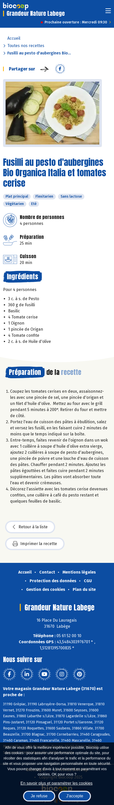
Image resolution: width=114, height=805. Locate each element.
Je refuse (39, 796)
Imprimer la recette (35, 543)
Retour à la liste (30, 527)
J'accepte (74, 796)
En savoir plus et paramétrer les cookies (57, 783)
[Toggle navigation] (108, 12)
